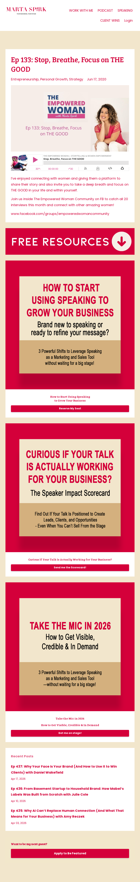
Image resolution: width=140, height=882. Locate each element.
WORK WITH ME (81, 10)
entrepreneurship (25, 79)
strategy (76, 79)
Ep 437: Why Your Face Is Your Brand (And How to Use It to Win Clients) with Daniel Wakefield (64, 769)
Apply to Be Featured (70, 853)
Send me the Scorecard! (70, 567)
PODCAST (105, 10)
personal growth (53, 79)
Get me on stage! (70, 733)
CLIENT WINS (110, 20)
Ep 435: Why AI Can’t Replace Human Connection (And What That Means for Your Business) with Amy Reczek (67, 813)
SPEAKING (125, 10)
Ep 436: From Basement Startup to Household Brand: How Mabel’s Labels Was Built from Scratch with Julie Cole (67, 791)
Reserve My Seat (70, 408)
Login (128, 20)
